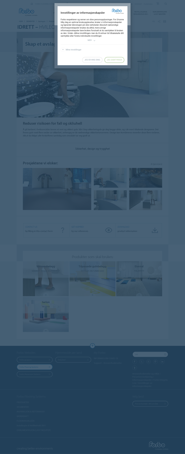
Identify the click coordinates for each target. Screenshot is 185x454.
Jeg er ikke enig (92, 60)
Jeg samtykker (114, 60)
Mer (91, 40)
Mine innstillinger (71, 49)
